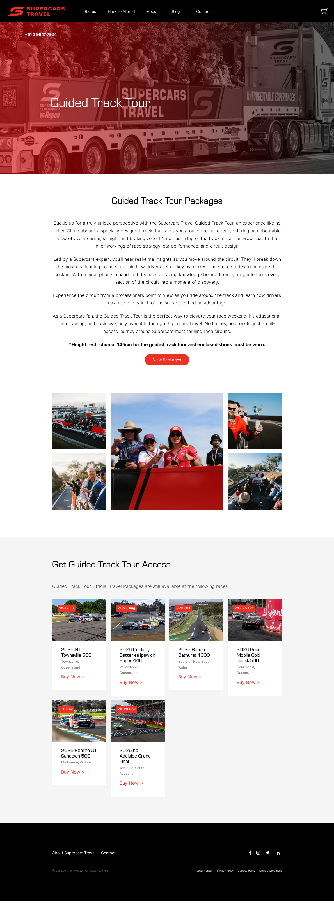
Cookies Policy (246, 891)
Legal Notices (205, 891)
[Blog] (176, 11)
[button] (36, 11)
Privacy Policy (225, 891)
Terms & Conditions (270, 891)
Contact (108, 873)
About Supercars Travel (73, 873)
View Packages (167, 359)
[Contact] (203, 11)
